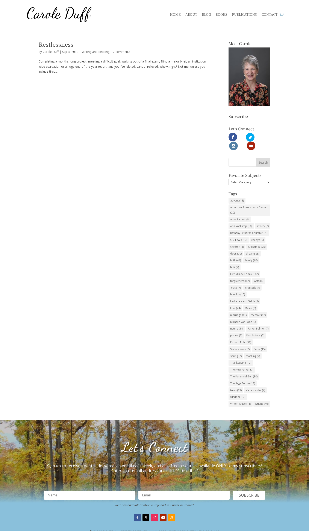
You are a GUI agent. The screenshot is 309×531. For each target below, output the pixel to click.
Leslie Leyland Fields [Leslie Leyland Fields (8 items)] (244, 292)
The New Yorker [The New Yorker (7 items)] (241, 360)
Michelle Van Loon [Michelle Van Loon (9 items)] (243, 313)
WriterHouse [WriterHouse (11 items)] (240, 395)
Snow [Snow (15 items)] (259, 340)
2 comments (121, 52)
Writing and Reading (95, 52)
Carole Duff (51, 52)
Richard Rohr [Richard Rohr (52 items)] (240, 333)
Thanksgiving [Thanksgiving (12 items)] (240, 354)
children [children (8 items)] (237, 238)
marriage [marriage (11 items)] (238, 306)
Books (221, 14)
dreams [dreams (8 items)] (252, 244)
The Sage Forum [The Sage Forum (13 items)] (242, 374)
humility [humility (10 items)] (237, 285)
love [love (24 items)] (235, 299)
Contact (269, 14)
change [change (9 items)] (257, 231)
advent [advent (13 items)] (237, 191)
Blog (206, 14)
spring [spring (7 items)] (236, 347)
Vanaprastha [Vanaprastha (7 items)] (255, 381)
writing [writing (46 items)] (261, 395)
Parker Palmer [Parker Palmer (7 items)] (258, 320)
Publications (244, 14)
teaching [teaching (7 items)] (253, 347)
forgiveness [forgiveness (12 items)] (240, 272)
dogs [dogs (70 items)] (236, 244)
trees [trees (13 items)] (236, 381)
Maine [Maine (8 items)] (250, 299)
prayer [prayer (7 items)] (236, 326)
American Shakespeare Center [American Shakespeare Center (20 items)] (248, 201)
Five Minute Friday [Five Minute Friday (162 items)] (244, 265)
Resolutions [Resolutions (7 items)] (255, 326)
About (191, 14)
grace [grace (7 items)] (235, 279)
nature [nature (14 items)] (236, 320)
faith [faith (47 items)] (235, 251)
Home (175, 14)
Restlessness (56, 44)
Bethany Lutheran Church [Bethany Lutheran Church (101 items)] (248, 224)
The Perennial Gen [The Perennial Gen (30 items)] (244, 367)
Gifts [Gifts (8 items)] (258, 272)
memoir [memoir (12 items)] (258, 306)
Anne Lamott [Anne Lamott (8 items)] (239, 210)
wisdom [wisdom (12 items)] (237, 388)
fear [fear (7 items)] (234, 258)
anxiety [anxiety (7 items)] (262, 217)
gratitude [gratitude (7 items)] (252, 279)
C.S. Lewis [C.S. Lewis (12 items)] (238, 231)
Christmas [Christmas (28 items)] (256, 238)
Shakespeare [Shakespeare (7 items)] (240, 340)
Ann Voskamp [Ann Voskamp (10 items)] (241, 217)
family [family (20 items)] (251, 251)
